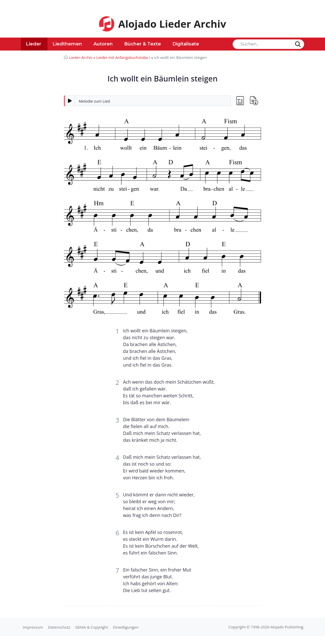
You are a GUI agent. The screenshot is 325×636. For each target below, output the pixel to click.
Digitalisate (185, 44)
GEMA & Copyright (91, 627)
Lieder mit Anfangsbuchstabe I (123, 57)
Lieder (33, 44)
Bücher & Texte (142, 44)
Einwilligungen (125, 627)
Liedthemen (67, 44)
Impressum (33, 627)
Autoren (103, 44)
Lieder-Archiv (80, 57)
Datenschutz (59, 627)
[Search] (268, 44)
